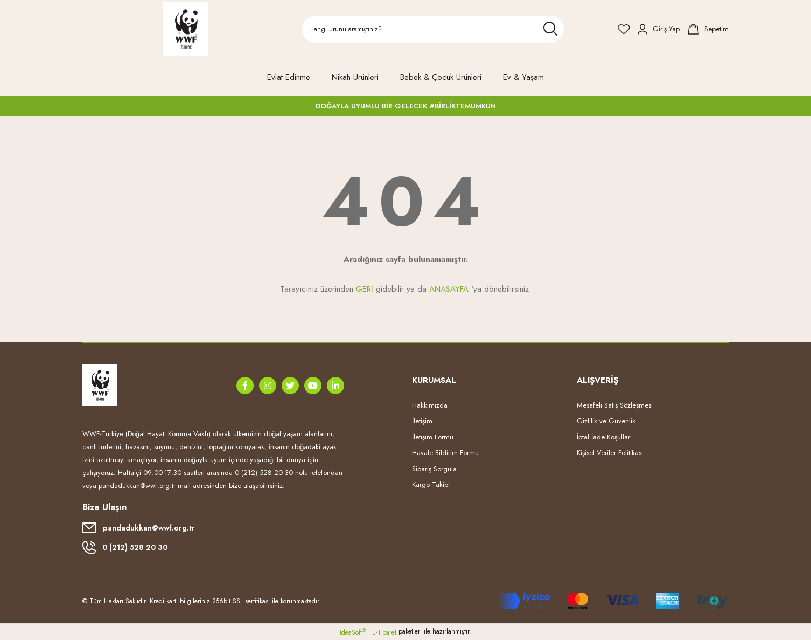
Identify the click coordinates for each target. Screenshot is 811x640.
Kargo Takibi (431, 484)
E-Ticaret (384, 632)
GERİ (364, 289)
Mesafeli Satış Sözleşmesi (615, 405)
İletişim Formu (432, 437)
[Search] (433, 29)
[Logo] (186, 29)
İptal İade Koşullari (604, 437)
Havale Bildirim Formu (445, 453)
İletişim (422, 421)
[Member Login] (659, 29)
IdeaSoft (353, 632)
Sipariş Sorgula (434, 469)
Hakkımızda (430, 405)
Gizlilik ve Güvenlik (606, 421)
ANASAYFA (449, 289)
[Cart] (708, 29)
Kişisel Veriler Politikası (610, 453)
